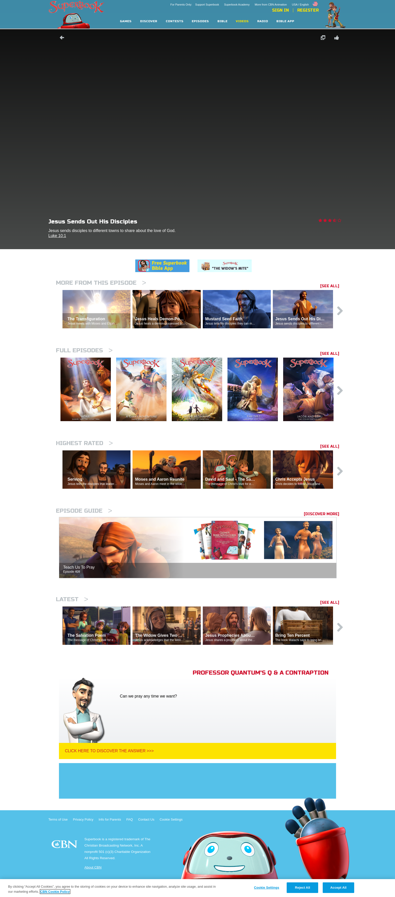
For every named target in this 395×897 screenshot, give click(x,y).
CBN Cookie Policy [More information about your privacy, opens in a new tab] (55, 891)
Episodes (200, 21)
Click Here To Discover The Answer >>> (109, 751)
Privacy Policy (83, 819)
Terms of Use (58, 819)
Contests (174, 21)
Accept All (338, 887)
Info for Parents (110, 819)
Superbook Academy (237, 4)
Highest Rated (84, 443)
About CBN (93, 867)
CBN (65, 845)
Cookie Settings (171, 819)
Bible (222, 21)
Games (125, 21)
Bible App (285, 21)
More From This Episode (101, 282)
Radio (262, 21)
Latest (72, 599)
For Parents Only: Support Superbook (194, 4)
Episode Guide (84, 510)
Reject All (302, 887)
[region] (197, 888)
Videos (242, 21)
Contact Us (146, 819)
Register (308, 10)
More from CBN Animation (271, 4)
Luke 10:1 (57, 236)
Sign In (280, 10)
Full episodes (84, 350)
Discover (148, 21)
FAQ (129, 819)
